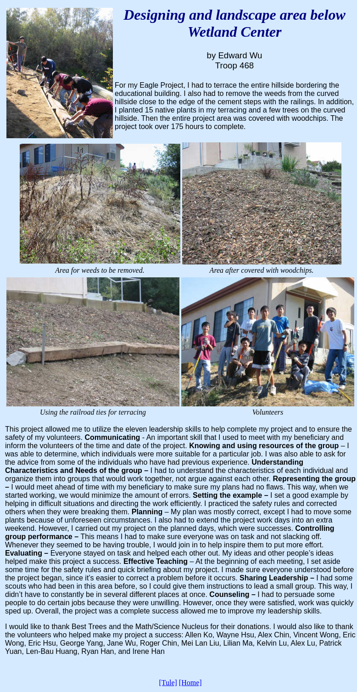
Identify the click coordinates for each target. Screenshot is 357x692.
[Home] (190, 682)
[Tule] (168, 682)
